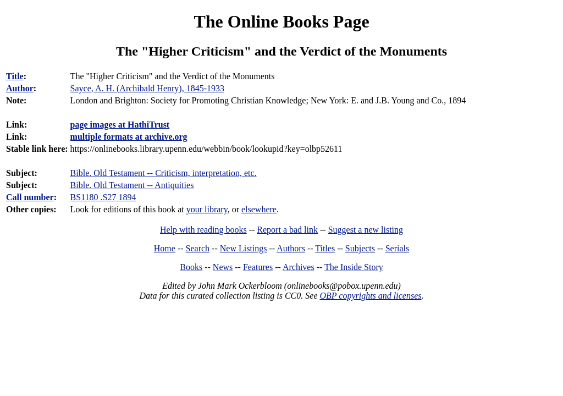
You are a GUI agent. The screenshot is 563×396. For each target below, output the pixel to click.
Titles (325, 248)
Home (164, 248)
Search (198, 248)
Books (191, 267)
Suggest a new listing (365, 229)
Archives (298, 267)
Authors (291, 248)
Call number (30, 197)
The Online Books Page (281, 21)
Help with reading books (203, 229)
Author (20, 88)
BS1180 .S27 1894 (103, 197)
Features (258, 267)
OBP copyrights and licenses (370, 295)
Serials (397, 248)
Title (15, 76)
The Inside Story (353, 267)
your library (207, 209)
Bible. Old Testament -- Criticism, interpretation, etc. (163, 173)
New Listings (243, 248)
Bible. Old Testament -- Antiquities (132, 185)
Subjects (360, 248)
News (223, 267)
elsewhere (259, 209)
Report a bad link (287, 229)
